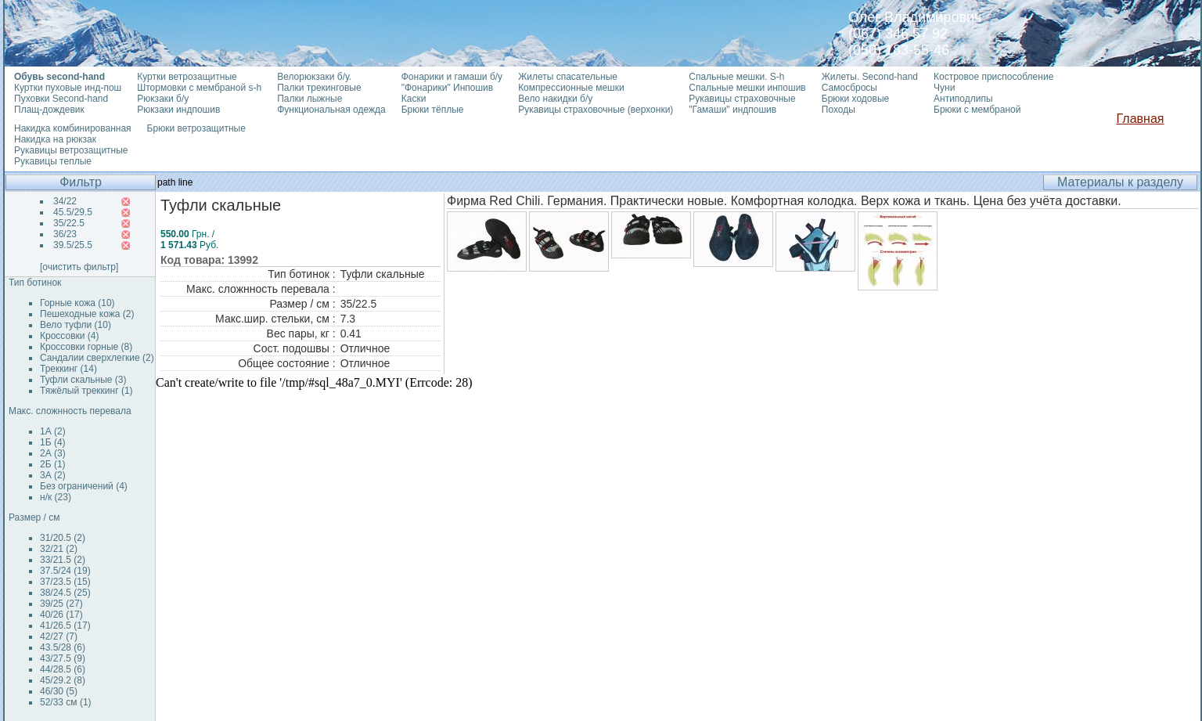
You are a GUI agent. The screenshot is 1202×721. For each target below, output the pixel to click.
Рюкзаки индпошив (178, 109)
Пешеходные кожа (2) (87, 313)
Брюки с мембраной (977, 109)
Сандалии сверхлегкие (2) (97, 357)
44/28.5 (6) (62, 669)
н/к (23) (55, 497)
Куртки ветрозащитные (186, 76)
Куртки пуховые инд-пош (67, 87)
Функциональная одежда (331, 109)
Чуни (944, 87)
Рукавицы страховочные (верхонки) (595, 109)
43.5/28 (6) (62, 647)
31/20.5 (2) (62, 537)
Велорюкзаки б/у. (314, 76)
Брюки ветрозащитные (196, 128)
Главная (1140, 118)
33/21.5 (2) (62, 559)
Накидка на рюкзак (55, 139)
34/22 (65, 201)
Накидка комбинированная (72, 128)
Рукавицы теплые (53, 161)
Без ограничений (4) (84, 486)
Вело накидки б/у (555, 98)
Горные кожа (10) (77, 302)
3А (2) (53, 475)
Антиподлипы (963, 98)
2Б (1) (53, 464)
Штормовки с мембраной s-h (199, 87)
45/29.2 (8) (62, 680)
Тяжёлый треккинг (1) (86, 390)
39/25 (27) (61, 603)
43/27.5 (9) (62, 658)
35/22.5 (69, 223)
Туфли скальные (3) (83, 379)
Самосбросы (849, 87)
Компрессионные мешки (571, 87)
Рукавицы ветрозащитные (71, 150)
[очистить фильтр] (79, 266)
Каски (413, 98)
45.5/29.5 (72, 212)
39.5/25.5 (72, 245)
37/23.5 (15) (65, 581)
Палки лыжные (309, 98)
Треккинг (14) (68, 368)
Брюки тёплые (432, 109)
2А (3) (53, 453)
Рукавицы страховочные (742, 98)
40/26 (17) (61, 614)
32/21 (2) (58, 548)
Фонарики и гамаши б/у (451, 76)
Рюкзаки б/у (163, 98)
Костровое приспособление (993, 76)
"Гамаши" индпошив (732, 109)
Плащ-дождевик (49, 109)
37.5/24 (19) (65, 570)
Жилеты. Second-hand (870, 76)
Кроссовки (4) (69, 335)
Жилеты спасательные (567, 76)
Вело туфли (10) (75, 324)
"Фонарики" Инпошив (447, 87)
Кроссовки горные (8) (86, 346)
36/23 (65, 234)
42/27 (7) (58, 636)
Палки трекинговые (319, 87)
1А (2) (53, 431)
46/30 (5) (58, 691)
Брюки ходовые (855, 98)
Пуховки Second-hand (61, 98)
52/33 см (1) (66, 702)
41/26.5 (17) (65, 625)
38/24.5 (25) (65, 592)
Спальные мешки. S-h (736, 76)
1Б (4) (53, 442)
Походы (838, 109)
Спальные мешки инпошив (747, 87)
